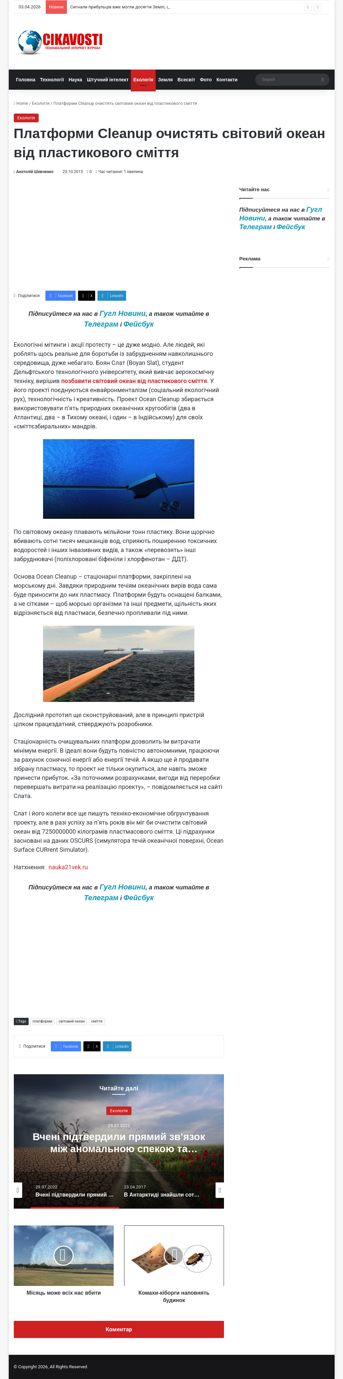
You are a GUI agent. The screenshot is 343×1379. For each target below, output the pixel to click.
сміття (96, 1021)
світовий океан (72, 1021)
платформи (42, 1021)
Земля (165, 79)
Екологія (143, 79)
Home (21, 103)
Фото (206, 79)
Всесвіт (186, 79)
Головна (26, 79)
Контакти (227, 79)
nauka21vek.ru (68, 867)
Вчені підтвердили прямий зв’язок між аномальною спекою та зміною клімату (119, 1148)
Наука (75, 79)
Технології (52, 79)
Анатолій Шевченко (34, 171)
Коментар (119, 1329)
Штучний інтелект (107, 79)
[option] (119, 1141)
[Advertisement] (119, 233)
